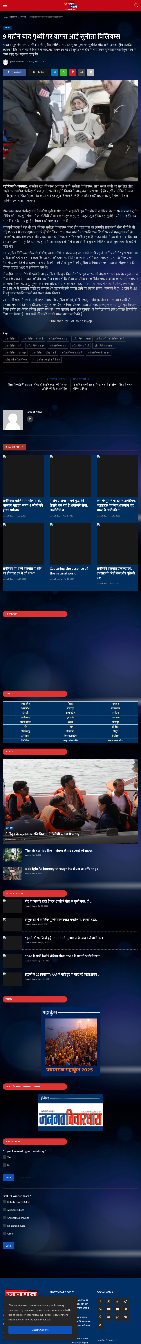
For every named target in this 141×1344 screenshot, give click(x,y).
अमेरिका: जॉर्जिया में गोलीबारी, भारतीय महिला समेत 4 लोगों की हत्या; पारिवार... (23, 505)
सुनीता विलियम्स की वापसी (33, 339)
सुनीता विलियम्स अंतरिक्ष (58, 339)
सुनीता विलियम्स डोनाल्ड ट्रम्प (99, 353)
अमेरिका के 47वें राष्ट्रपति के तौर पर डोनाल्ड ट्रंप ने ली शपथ (22, 571)
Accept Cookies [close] (40, 1330)
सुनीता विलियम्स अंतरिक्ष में (72, 353)
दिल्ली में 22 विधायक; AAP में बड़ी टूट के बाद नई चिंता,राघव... (62, 974)
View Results (24, 1177)
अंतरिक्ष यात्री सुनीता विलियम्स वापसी (110, 339)
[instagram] (117, 1301)
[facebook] (100, 1301)
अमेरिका (23, 17)
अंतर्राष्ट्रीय (13, 17)
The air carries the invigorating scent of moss (59, 850)
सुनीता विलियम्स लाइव (35, 346)
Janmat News (13, 62)
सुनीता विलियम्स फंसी (13, 346)
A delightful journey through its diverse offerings (61, 869)
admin (28, 855)
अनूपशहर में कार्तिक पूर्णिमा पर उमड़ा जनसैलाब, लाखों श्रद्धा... (61, 920)
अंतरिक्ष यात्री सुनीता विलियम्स (16, 360)
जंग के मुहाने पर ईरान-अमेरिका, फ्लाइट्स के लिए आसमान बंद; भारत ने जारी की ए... (116, 505)
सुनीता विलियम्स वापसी (82, 339)
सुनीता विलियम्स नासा (58, 346)
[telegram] (125, 1309)
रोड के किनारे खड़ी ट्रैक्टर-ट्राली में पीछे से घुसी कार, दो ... (58, 901)
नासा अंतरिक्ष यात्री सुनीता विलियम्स (46, 360)
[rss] (100, 1325)
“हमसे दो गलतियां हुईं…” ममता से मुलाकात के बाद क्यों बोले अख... (65, 938)
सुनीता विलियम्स (11, 339)
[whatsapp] (100, 1309)
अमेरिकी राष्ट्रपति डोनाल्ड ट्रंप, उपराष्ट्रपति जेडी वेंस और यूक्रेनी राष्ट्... (116, 573)
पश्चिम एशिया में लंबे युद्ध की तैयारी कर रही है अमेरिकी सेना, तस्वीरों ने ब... (69, 505)
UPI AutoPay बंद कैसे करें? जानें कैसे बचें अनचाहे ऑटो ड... (81, 1304)
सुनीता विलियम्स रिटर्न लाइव (15, 353)
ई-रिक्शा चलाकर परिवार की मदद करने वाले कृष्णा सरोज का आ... (81, 1323)
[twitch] (117, 1317)
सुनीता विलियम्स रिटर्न (80, 346)
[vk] (125, 1317)
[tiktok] (125, 1301)
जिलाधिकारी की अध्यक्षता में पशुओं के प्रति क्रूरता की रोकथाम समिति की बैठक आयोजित (38, 387)
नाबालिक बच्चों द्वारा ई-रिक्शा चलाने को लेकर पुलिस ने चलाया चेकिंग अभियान (103, 387)
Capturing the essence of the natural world (69, 571)
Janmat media (56, 579)
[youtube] (108, 1309)
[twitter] (108, 1301)
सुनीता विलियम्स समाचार (103, 346)
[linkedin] (108, 1317)
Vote (8, 1177)
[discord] (117, 1309)
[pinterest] (100, 1317)
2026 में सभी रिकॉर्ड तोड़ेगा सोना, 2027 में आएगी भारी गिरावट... (64, 956)
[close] (73, 1300)
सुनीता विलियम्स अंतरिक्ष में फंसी (44, 353)
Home (5, 17)
